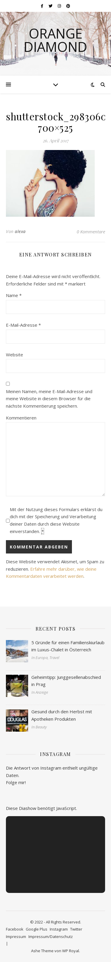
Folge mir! (16, 782)
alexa (20, 231)
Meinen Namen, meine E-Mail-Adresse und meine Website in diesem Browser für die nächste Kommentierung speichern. (49, 398)
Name (14, 295)
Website (14, 355)
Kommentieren (21, 418)
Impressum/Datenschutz (50, 936)
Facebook (14, 929)
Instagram (59, 929)
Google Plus (36, 929)
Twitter (76, 929)
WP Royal (70, 950)
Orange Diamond (55, 40)
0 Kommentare (91, 231)
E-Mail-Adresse (23, 325)
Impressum (16, 936)
